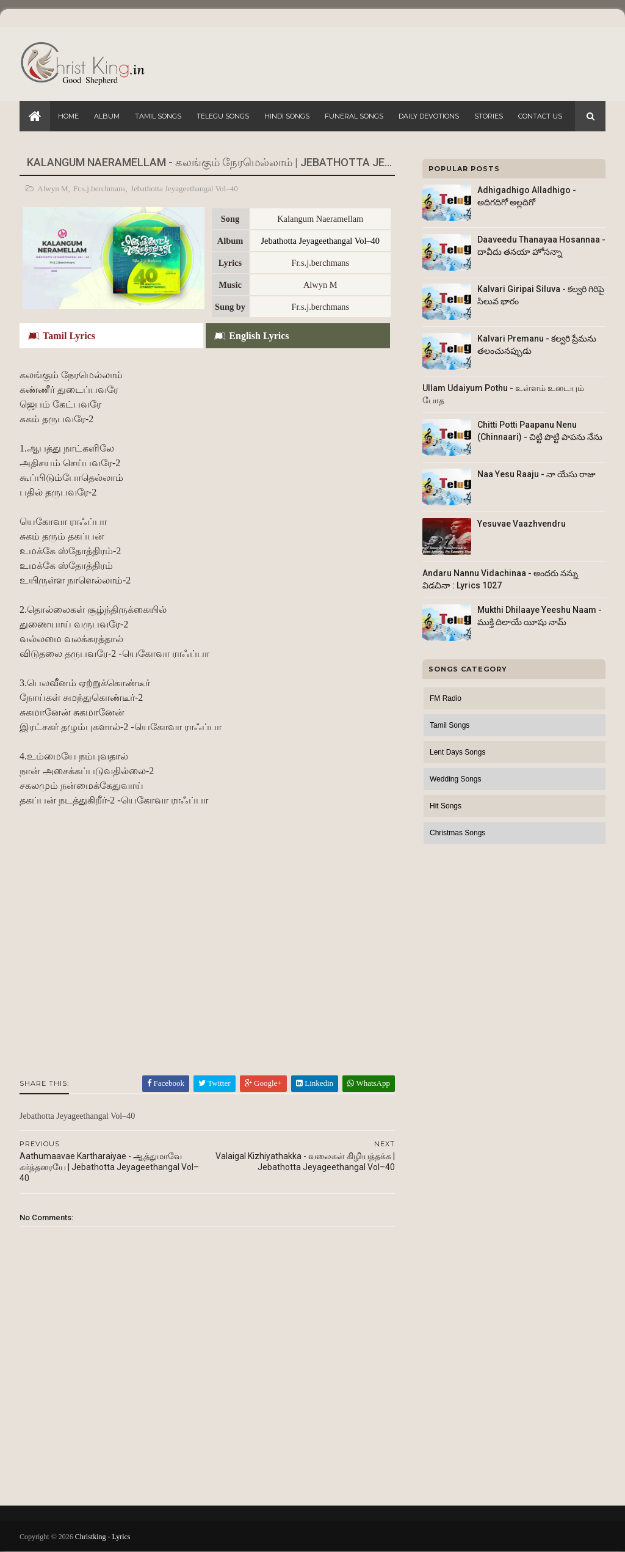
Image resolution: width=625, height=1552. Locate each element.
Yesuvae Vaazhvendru (521, 524)
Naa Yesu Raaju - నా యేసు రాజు (536, 474)
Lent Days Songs (457, 752)
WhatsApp (368, 1083)
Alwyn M (52, 188)
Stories (488, 116)
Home (68, 116)
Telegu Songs (223, 116)
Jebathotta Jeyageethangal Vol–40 (184, 188)
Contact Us (540, 116)
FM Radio (445, 698)
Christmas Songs (457, 833)
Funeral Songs (354, 116)
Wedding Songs (456, 779)
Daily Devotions (429, 116)
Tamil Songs (158, 116)
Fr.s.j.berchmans (99, 188)
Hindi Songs (286, 116)
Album (107, 116)
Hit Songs (445, 806)
